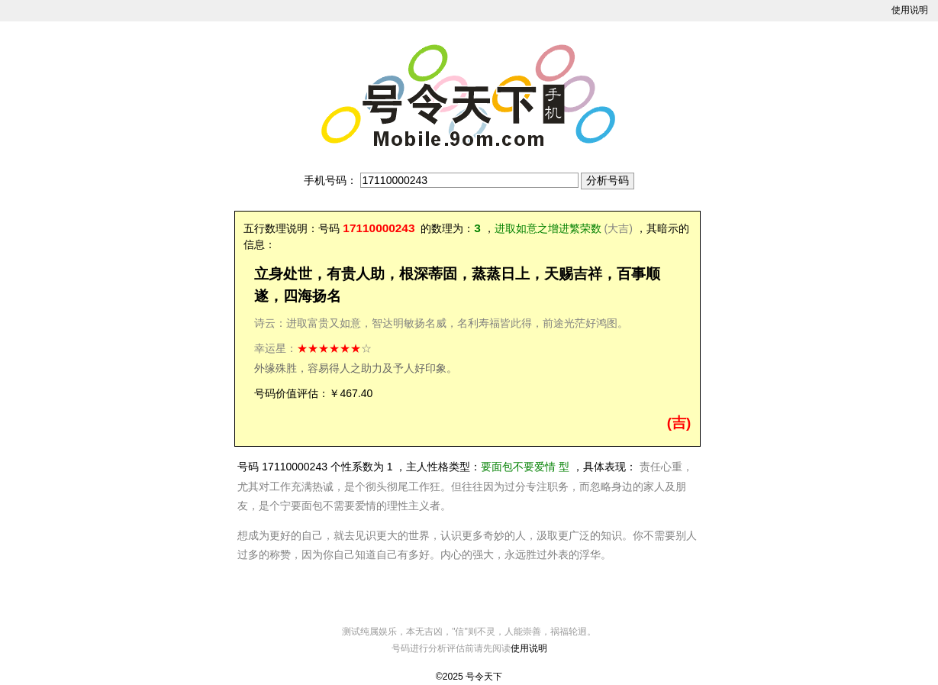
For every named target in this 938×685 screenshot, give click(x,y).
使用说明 (909, 10)
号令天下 (484, 676)
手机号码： (330, 180)
